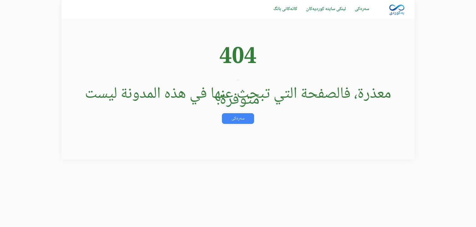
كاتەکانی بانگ (285, 9)
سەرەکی (362, 9)
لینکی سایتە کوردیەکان (326, 9)
